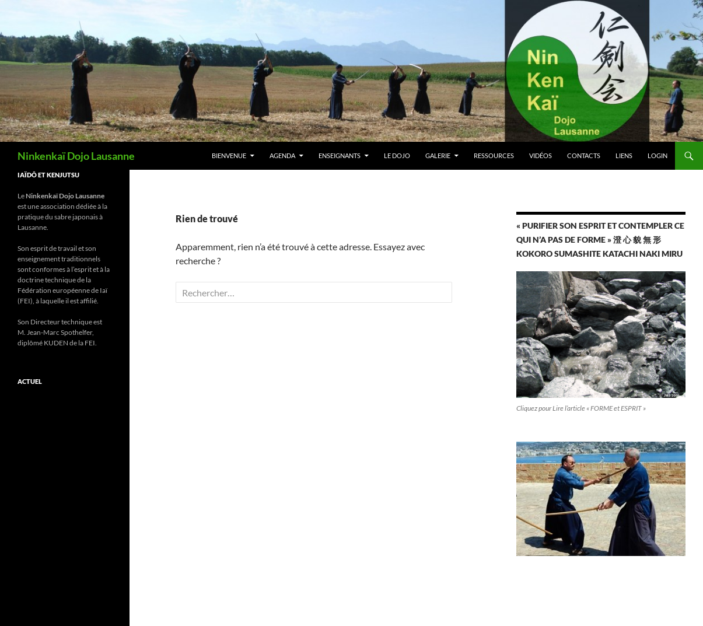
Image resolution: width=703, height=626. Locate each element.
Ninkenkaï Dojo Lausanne (76, 155)
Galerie (437, 155)
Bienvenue (229, 155)
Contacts (583, 155)
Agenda (282, 155)
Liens (623, 155)
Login (657, 155)
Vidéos (540, 155)
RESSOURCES (494, 155)
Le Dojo (397, 155)
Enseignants (340, 155)
